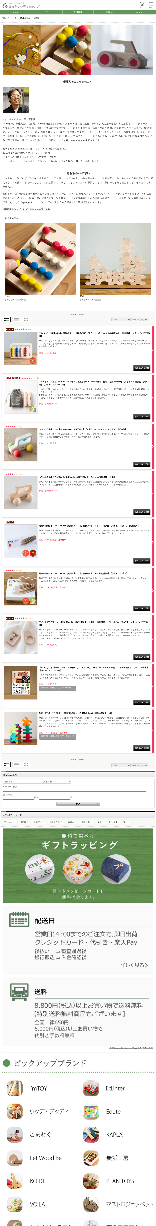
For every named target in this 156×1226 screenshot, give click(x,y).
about (15, 12)
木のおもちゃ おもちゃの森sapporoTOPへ (131, 1047)
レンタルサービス (117, 822)
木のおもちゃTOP (9, 18)
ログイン (140, 12)
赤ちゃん (8, 822)
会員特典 (77, 12)
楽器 (100, 822)
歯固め (71, 822)
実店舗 (109, 12)
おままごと (55, 822)
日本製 (23, 822)
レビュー (46, 12)
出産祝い (38, 822)
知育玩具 (86, 822)
